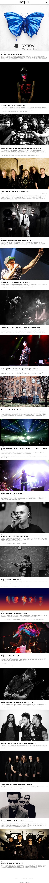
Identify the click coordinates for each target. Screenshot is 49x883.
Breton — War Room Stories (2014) (12, 54)
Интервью (31, 878)
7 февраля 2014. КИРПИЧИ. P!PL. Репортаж (15, 282)
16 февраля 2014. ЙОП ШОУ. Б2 (11, 580)
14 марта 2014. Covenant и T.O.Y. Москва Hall (16, 240)
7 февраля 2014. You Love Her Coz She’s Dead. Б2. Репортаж (20, 327)
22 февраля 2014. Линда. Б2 (10, 656)
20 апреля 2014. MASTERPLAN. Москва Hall (15, 191)
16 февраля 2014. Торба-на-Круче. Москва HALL (17, 702)
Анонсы (2, 103)
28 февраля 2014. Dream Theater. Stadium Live (16, 784)
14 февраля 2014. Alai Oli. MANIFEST (13, 494)
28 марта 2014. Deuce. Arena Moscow (13, 105)
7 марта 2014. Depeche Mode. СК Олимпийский (17, 821)
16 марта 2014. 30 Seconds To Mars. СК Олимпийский (19, 743)
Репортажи (3, 280)
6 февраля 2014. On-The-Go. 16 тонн (13, 410)
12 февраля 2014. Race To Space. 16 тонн (14, 613)
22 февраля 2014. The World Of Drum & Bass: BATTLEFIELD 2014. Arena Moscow (24, 449)
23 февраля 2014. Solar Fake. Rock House (14, 536)
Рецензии (3, 52)
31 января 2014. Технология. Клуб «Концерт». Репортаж (20, 369)
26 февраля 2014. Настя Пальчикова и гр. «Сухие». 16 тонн (21, 148)
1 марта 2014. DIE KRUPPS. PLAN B (12, 863)
